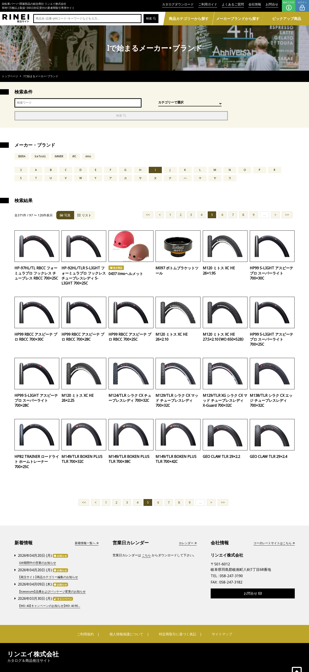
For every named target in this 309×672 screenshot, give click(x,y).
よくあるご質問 (233, 4)
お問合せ (272, 4)
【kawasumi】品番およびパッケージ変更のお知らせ (55, 579)
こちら (146, 544)
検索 (150, 19)
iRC (77, 144)
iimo (91, 144)
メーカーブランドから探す (237, 18)
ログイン (302, 6)
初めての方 (288, 6)
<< (148, 203)
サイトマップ (217, 621)
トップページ (10, 76)
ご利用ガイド (207, 4)
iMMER (61, 144)
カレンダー (187, 531)
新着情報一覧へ (86, 531)
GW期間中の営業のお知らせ (39, 551)
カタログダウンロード (178, 4)
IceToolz (41, 144)
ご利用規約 (90, 621)
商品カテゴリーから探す (189, 18)
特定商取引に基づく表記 (176, 621)
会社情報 (254, 4)
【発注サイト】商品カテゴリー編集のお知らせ (50, 565)
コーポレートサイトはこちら (272, 531)
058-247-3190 (231, 564)
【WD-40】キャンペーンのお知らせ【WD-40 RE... (52, 593)
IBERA (22, 144)
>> (287, 203)
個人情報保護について (128, 621)
